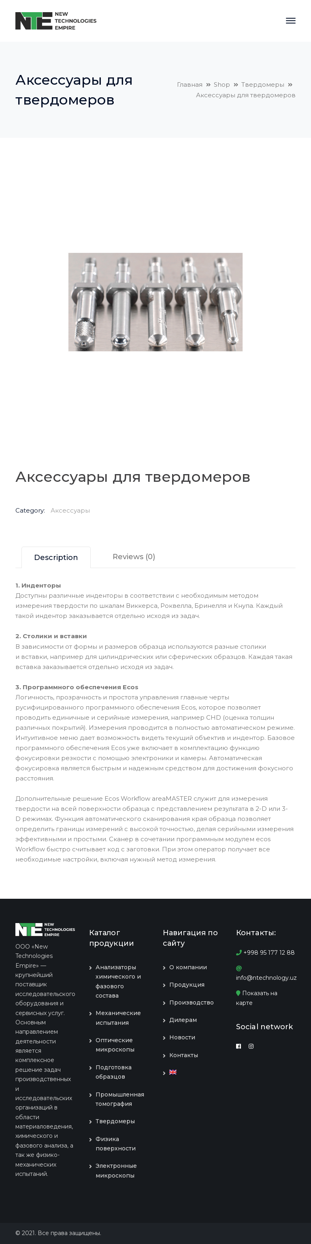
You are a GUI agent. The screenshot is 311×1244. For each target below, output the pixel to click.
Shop (222, 84)
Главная (189, 84)
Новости (182, 1037)
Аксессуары (70, 510)
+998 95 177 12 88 (265, 952)
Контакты (183, 1055)
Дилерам (183, 1020)
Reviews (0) (134, 556)
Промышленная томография (120, 1099)
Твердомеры (262, 84)
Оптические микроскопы (115, 1045)
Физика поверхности (116, 1143)
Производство (191, 1002)
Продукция (186, 984)
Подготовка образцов (114, 1072)
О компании (188, 967)
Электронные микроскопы (116, 1170)
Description (56, 557)
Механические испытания (118, 1017)
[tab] (56, 557)
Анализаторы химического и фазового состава (118, 981)
